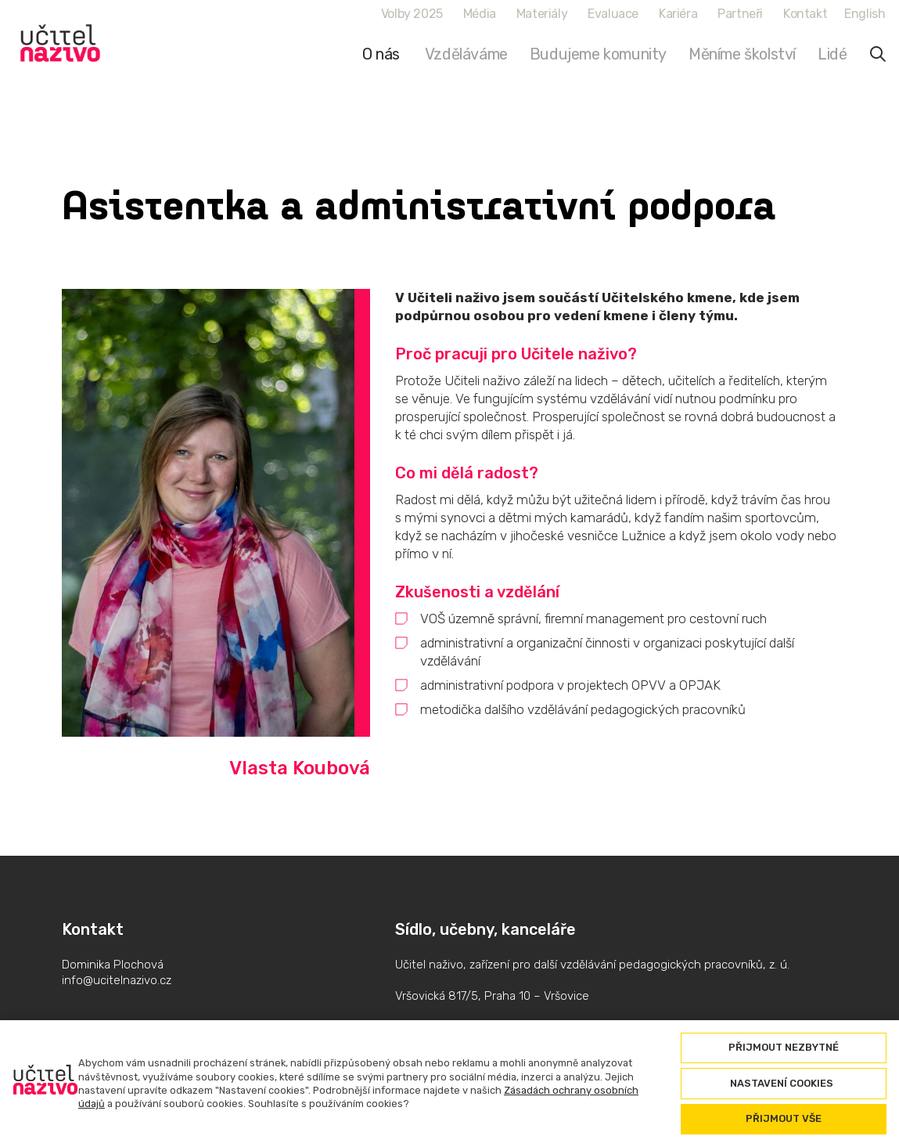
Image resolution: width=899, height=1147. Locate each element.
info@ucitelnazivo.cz (116, 980)
